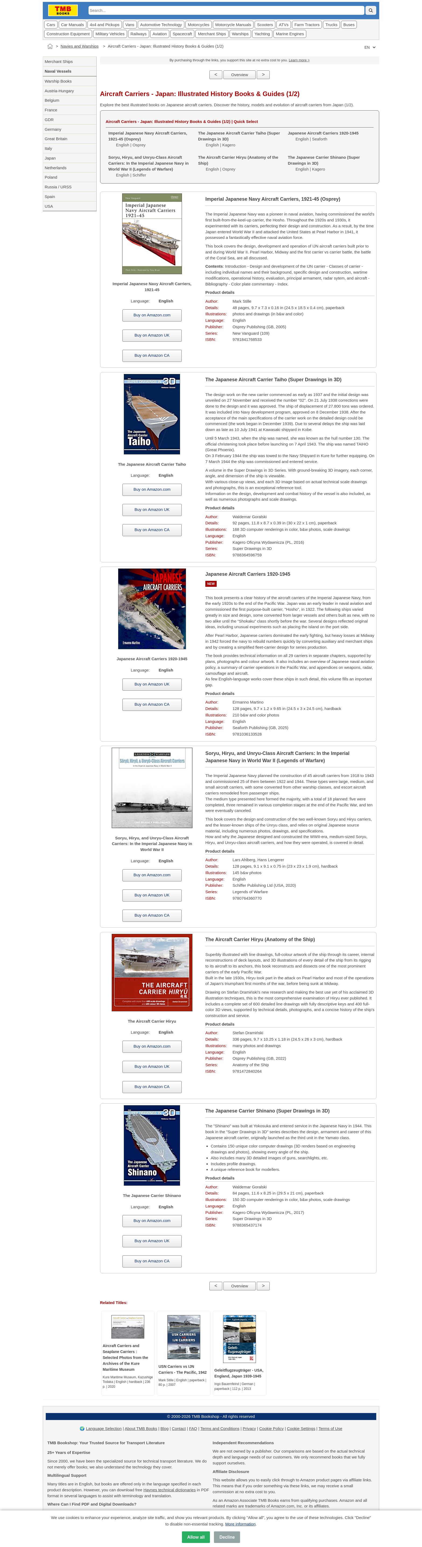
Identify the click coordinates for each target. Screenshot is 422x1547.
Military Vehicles (110, 33)
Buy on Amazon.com (152, 315)
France (51, 110)
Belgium (52, 100)
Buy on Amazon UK (152, 335)
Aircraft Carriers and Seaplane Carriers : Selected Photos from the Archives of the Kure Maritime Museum (125, 1358)
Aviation (160, 33)
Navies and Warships (80, 46)
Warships (240, 33)
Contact (179, 1428)
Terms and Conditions (220, 1428)
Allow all (196, 1537)
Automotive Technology (161, 24)
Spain (50, 196)
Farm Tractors (306, 24)
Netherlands (55, 167)
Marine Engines (290, 33)
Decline (227, 1537)
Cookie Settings (301, 1428)
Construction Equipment (68, 33)
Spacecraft (182, 33)
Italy (48, 148)
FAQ (193, 1428)
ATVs (284, 24)
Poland (51, 177)
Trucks (331, 24)
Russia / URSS (58, 187)
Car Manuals (72, 24)
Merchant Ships (212, 33)
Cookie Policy (271, 1428)
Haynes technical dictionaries (169, 1490)
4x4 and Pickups (104, 24)
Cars (51, 24)
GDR (49, 119)
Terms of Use (330, 1428)
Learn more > (299, 60)
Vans (129, 24)
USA (49, 206)
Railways (139, 33)
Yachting (262, 33)
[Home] (50, 46)
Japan (50, 158)
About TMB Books (141, 1428)
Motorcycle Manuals (233, 24)
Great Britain (56, 138)
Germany (53, 129)
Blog (164, 1428)
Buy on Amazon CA (152, 355)
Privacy (249, 1428)
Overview (239, 74)
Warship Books (58, 81)
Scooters (265, 24)
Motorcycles (198, 24)
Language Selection (104, 1428)
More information (240, 1524)
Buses (349, 24)
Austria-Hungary (59, 91)
